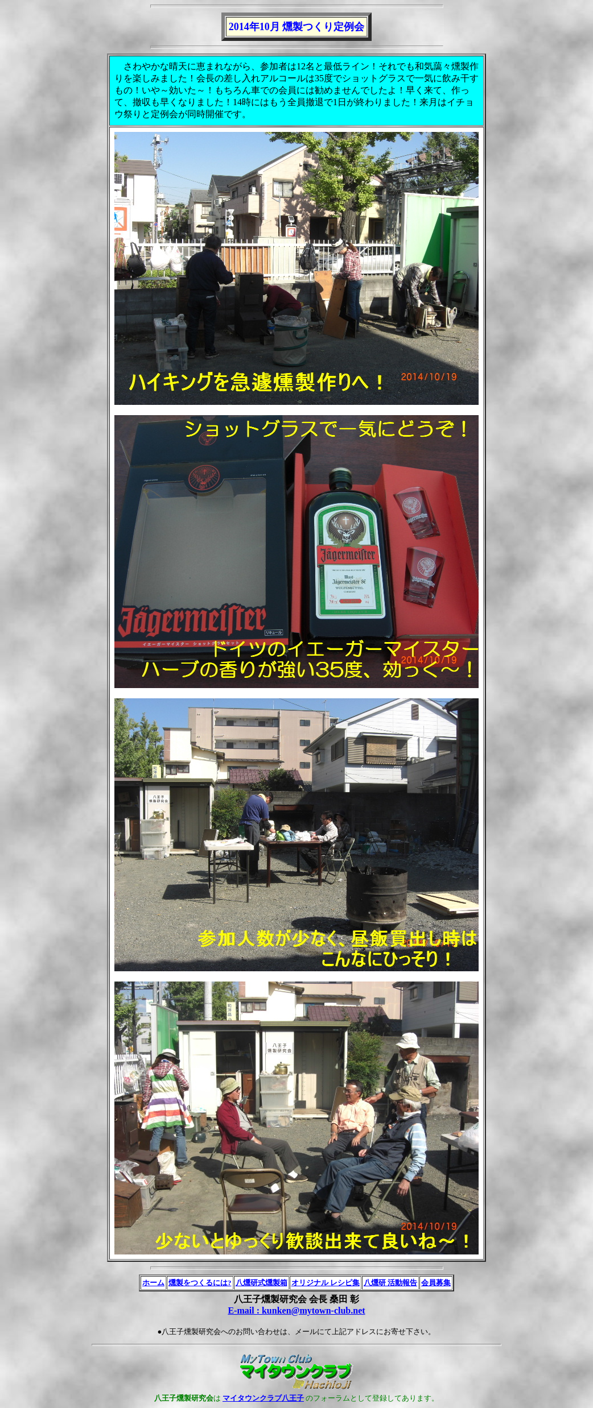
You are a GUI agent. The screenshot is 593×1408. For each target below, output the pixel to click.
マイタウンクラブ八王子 (263, 1398)
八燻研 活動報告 (390, 1282)
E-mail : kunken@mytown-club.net (296, 1310)
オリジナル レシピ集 (325, 1282)
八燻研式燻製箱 (261, 1282)
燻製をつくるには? (200, 1282)
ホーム (153, 1282)
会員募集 (436, 1282)
